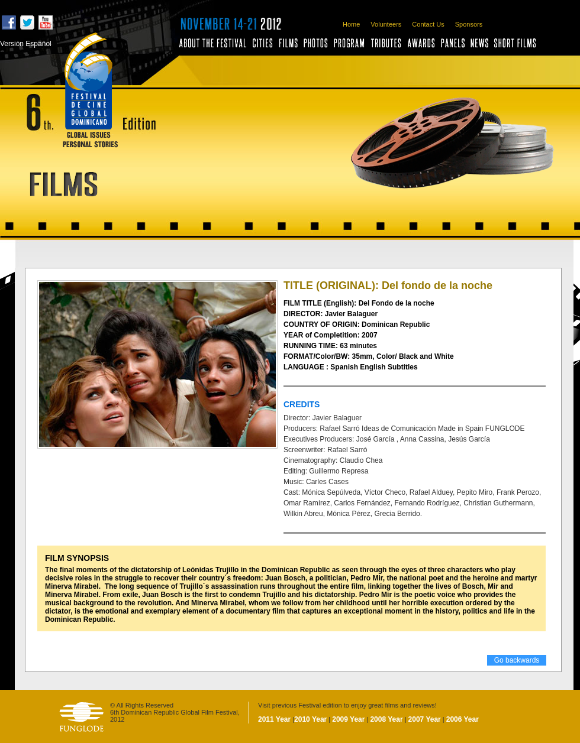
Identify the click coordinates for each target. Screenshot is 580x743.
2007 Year (424, 719)
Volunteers (385, 24)
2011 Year (274, 719)
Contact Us (428, 24)
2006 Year (462, 719)
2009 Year (348, 719)
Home (351, 24)
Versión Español (25, 44)
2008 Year (386, 719)
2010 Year (310, 719)
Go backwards (517, 660)
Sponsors (468, 24)
